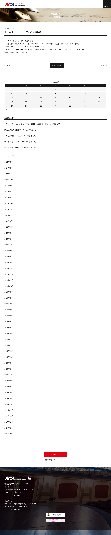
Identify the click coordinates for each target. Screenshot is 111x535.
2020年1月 (8, 268)
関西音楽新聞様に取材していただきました (20, 130)
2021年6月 (8, 215)
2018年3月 (8, 392)
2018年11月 (8, 351)
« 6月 (6, 109)
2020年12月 (8, 227)
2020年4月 (8, 251)
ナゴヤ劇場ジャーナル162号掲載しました (20, 148)
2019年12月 (8, 274)
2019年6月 (8, 310)
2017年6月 (8, 428)
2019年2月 (8, 333)
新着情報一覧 (57, 65)
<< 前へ (7, 65)
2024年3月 (8, 168)
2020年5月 (8, 245)
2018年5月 (8, 381)
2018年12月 (8, 345)
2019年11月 (8, 280)
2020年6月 (8, 239)
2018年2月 (8, 398)
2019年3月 (8, 327)
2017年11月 (8, 416)
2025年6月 (8, 162)
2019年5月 (8, 316)
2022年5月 (8, 198)
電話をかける (55, 454)
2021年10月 (8, 203)
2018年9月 (8, 363)
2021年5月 (8, 221)
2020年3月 (8, 257)
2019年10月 (8, 286)
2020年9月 (8, 233)
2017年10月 (8, 422)
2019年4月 (8, 322)
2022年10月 (8, 180)
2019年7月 (8, 304)
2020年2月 (8, 262)
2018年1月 (8, 404)
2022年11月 (8, 174)
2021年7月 (8, 209)
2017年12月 (8, 410)
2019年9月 (8, 292)
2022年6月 (8, 192)
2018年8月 (8, 369)
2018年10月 (8, 357)
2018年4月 (8, 387)
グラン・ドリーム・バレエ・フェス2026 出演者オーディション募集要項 (32, 124)
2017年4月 (8, 434)
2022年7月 (8, 186)
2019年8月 (8, 298)
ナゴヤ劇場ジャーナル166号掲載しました (20, 136)
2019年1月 (8, 339)
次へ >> (104, 65)
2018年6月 (8, 375)
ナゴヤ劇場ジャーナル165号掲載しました (20, 142)
